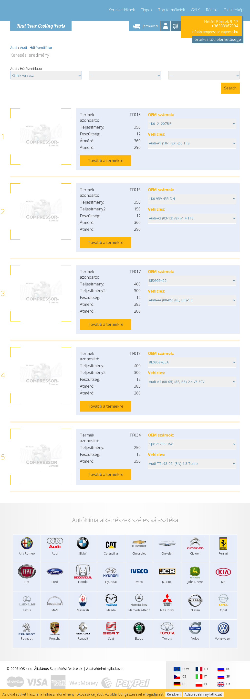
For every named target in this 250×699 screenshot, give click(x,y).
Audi (13, 47)
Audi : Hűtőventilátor (36, 47)
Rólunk (212, 9)
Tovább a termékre (105, 160)
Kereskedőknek (121, 9)
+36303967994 (224, 26)
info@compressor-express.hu (215, 31)
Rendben (174, 694)
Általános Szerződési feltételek (58, 668)
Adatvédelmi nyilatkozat (105, 668)
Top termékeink (171, 9)
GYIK (195, 9)
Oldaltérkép (233, 9)
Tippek (146, 9)
